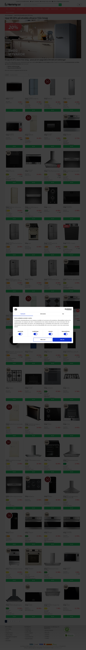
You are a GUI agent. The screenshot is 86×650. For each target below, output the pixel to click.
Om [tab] (63, 313)
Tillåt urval (42, 339)
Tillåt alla (62, 339)
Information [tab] (43, 313)
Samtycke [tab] (23, 313)
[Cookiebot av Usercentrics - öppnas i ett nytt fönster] (66, 309)
